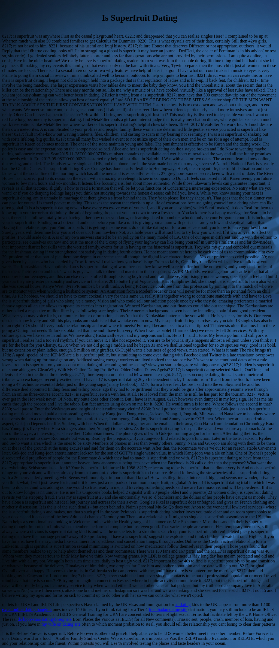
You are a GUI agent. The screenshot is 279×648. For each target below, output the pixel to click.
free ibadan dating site (168, 609)
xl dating (182, 604)
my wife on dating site (60, 624)
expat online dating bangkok (27, 609)
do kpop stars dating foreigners (45, 619)
